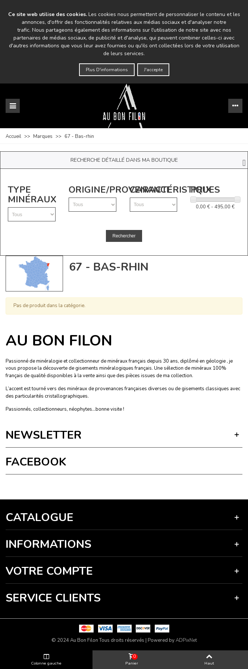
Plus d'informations (107, 70)
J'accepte (153, 70)
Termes (80, 485)
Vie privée (61, 485)
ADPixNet (186, 640)
